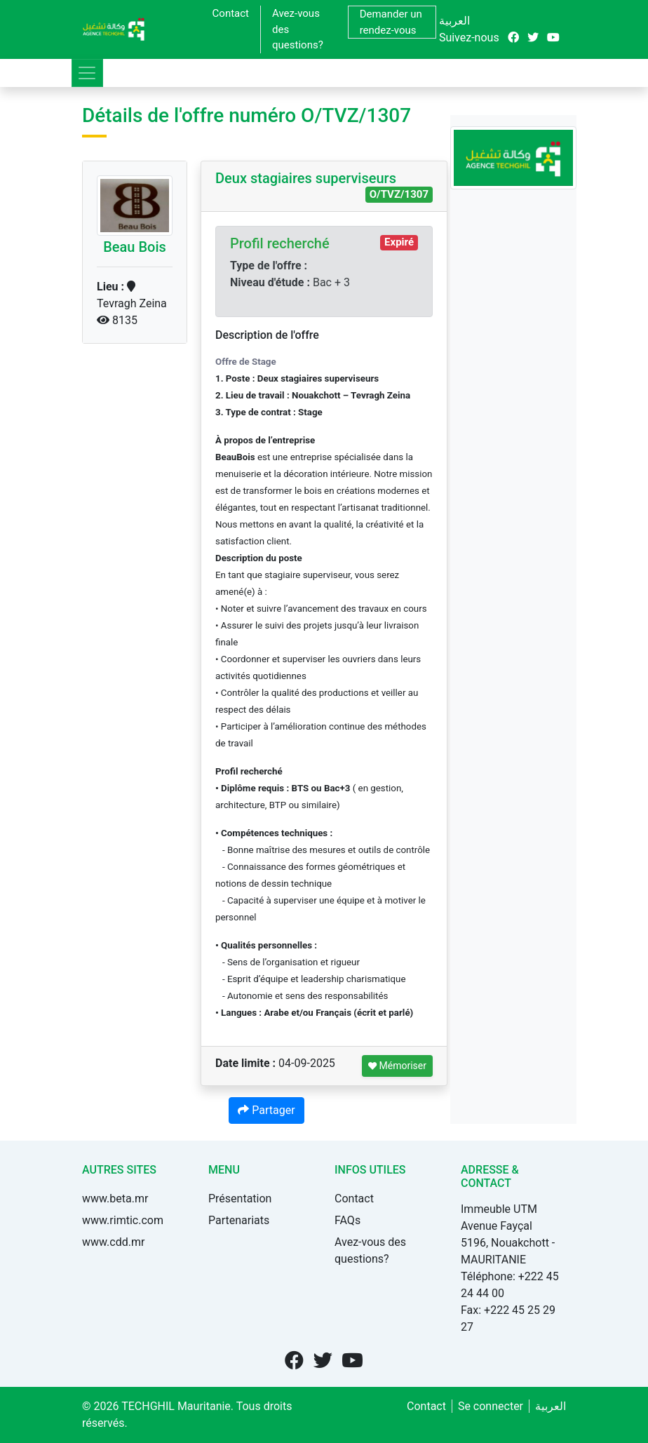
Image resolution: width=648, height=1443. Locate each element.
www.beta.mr (115, 1198)
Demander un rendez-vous (391, 22)
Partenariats (238, 1220)
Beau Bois (134, 247)
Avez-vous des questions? (297, 29)
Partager (266, 1110)
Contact (230, 13)
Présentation (239, 1198)
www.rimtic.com (122, 1220)
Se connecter (490, 1406)
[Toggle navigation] (87, 73)
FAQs (347, 1220)
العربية (454, 20)
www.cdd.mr (113, 1242)
